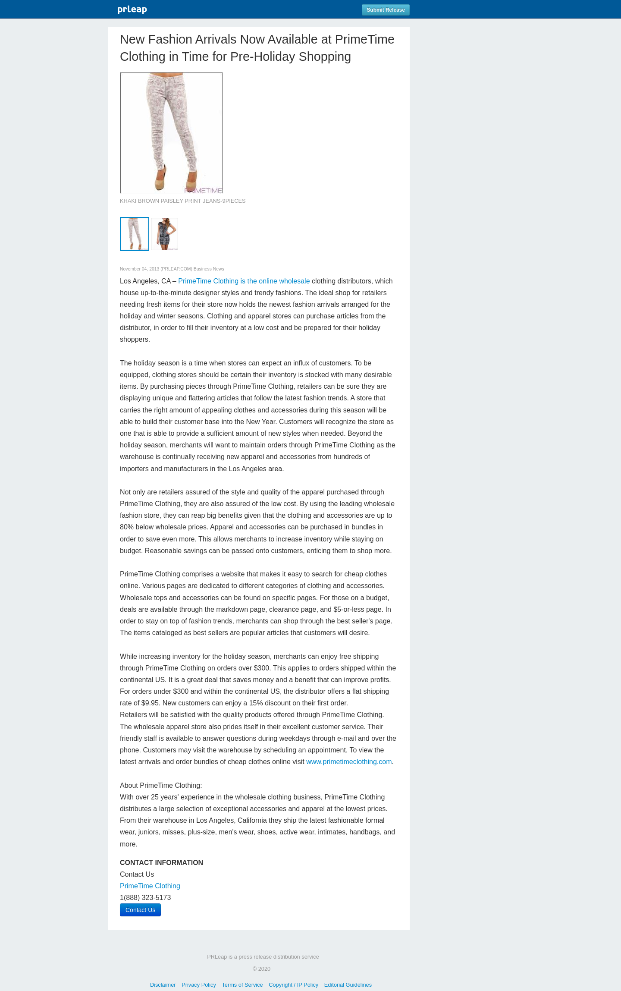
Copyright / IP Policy (293, 985)
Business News (209, 269)
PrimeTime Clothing (150, 886)
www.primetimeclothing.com (349, 761)
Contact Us (140, 909)
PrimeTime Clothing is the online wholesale (244, 281)
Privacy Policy (199, 985)
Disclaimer (163, 985)
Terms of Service (242, 985)
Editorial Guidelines (348, 985)
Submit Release (386, 10)
